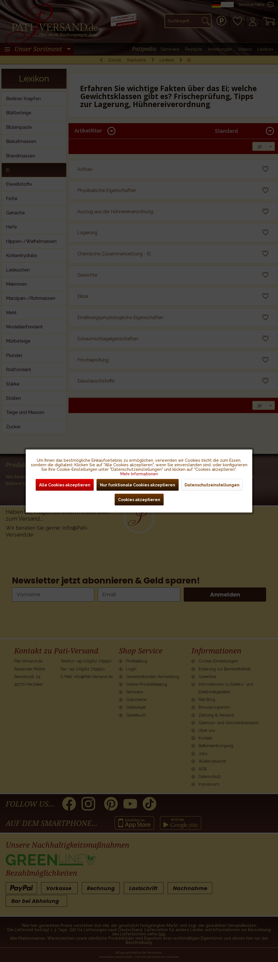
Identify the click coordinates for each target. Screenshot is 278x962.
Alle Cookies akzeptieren (64, 485)
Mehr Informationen (139, 474)
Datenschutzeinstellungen (212, 485)
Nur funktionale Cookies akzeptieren (137, 485)
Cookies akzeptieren (139, 499)
